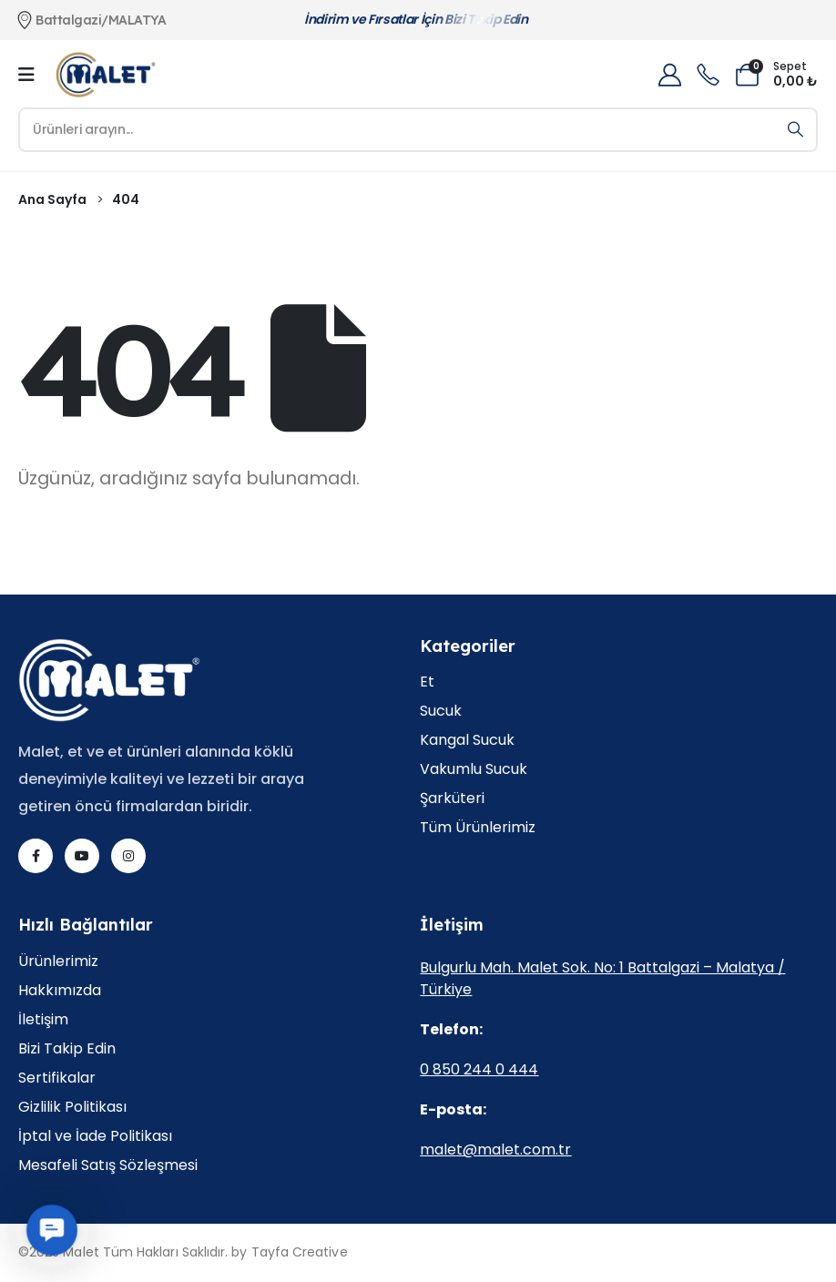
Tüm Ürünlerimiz (477, 828)
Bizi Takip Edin (67, 1049)
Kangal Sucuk (467, 740)
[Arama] (795, 129)
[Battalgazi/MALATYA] (147, 20)
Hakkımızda (59, 991)
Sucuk (441, 711)
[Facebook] (35, 856)
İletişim (43, 1020)
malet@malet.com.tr (495, 1149)
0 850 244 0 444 (479, 1069)
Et (427, 683)
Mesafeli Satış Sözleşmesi (108, 1165)
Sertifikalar (57, 1078)
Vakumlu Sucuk (473, 769)
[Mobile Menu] (26, 75)
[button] (52, 1231)
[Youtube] (82, 856)
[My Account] (669, 75)
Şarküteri (452, 799)
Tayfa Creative (299, 1252)
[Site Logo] (106, 75)
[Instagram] (128, 856)
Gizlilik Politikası (72, 1107)
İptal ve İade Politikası (95, 1136)
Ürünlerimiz (58, 962)
